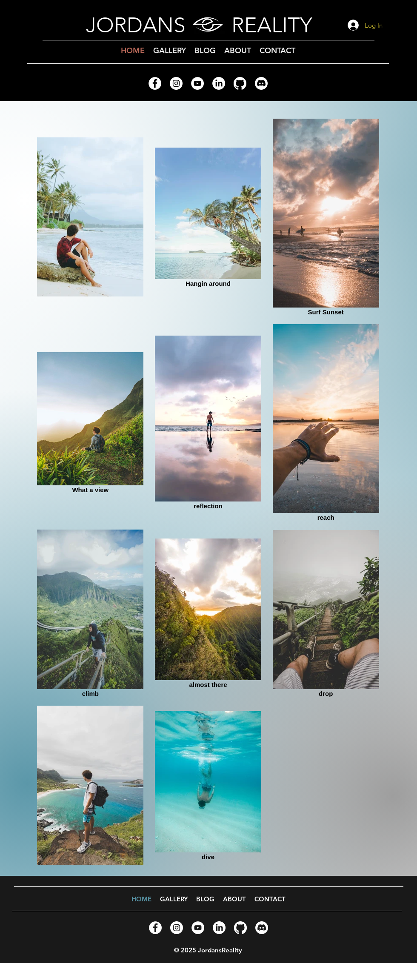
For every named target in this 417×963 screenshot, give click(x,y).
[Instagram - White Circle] (176, 83)
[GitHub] (240, 83)
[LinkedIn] (218, 83)
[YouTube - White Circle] (197, 83)
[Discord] (261, 83)
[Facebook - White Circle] (155, 83)
